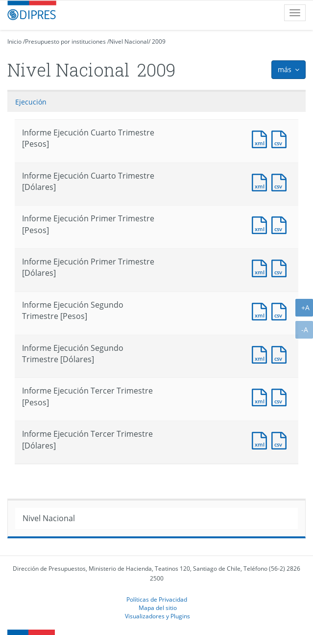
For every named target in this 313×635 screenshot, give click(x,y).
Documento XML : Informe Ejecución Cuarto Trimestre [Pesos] (261, 138)
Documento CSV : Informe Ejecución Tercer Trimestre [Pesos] (281, 396)
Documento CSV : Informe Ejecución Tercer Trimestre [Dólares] (281, 439)
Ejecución (31, 101)
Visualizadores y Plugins (157, 616)
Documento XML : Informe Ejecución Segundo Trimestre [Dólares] (261, 354)
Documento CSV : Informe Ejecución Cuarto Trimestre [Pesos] (281, 138)
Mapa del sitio (158, 607)
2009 (159, 41)
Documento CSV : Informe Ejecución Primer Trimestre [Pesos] (281, 224)
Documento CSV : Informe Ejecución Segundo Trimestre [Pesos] (281, 310)
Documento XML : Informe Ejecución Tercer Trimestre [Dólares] (261, 439)
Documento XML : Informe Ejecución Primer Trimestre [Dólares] (261, 267)
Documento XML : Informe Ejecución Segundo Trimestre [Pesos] (261, 310)
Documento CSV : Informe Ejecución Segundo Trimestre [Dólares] (281, 354)
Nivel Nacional (128, 41)
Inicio (14, 41)
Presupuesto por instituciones (65, 41)
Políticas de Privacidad (156, 599)
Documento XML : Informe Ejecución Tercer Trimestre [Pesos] (261, 396)
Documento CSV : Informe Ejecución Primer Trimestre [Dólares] (281, 267)
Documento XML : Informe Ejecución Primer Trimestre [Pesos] (261, 224)
